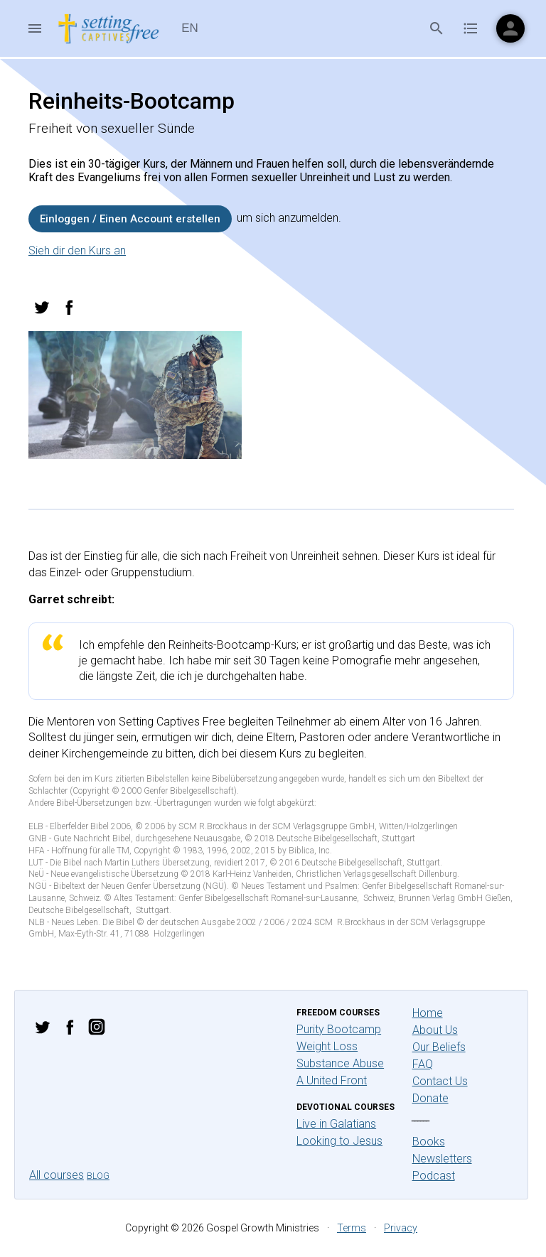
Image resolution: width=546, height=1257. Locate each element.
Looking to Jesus (339, 1141)
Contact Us (440, 1081)
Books (428, 1141)
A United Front (331, 1080)
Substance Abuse (340, 1063)
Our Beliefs (439, 1047)
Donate (430, 1098)
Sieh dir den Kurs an (77, 250)
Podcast (433, 1175)
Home (427, 1013)
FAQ (422, 1064)
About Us (435, 1030)
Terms (351, 1228)
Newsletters (442, 1158)
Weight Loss (327, 1046)
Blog (98, 1176)
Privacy (400, 1228)
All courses (56, 1175)
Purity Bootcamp (338, 1029)
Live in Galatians (336, 1124)
